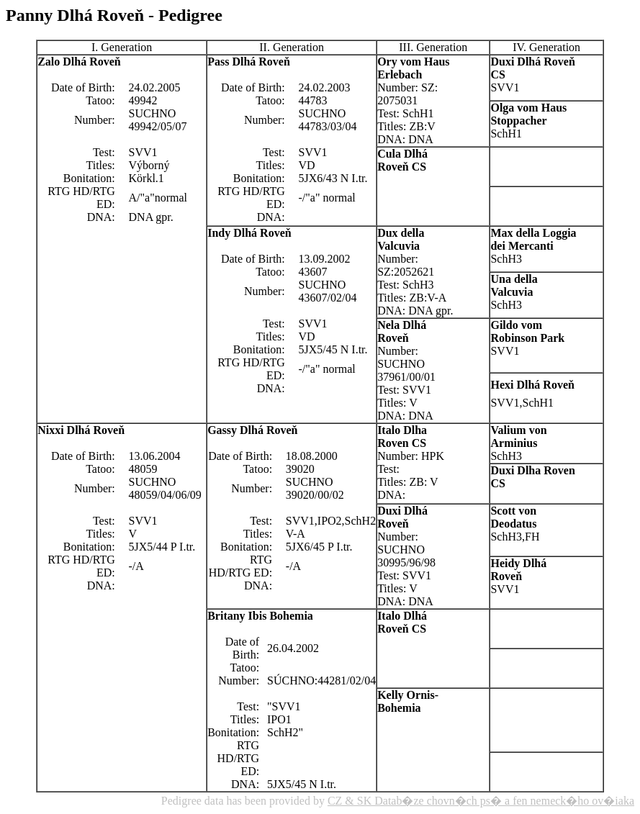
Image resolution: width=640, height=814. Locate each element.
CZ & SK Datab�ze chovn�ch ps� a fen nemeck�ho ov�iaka (481, 801)
